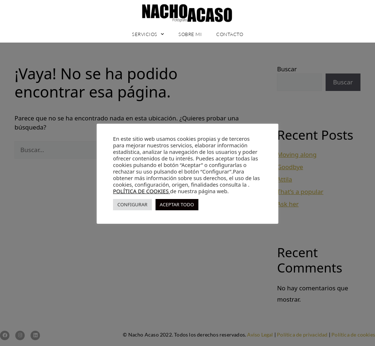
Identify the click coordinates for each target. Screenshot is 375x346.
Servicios (148, 34)
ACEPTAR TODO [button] (177, 204)
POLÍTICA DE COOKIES (141, 191)
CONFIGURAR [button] (132, 204)
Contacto (229, 34)
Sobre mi (190, 34)
